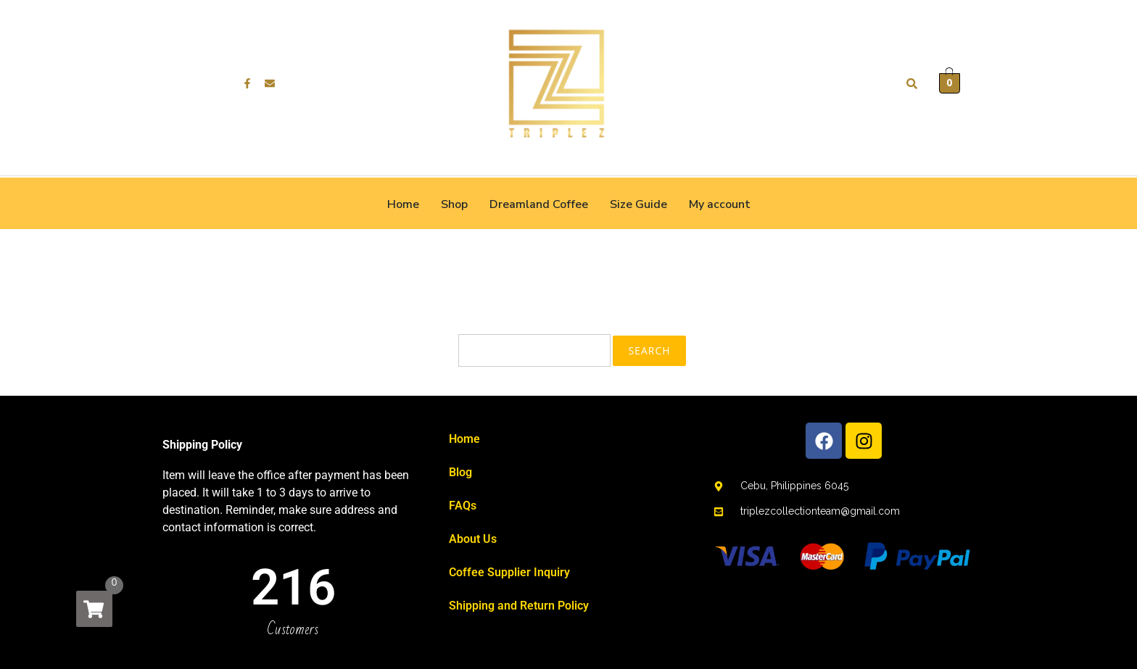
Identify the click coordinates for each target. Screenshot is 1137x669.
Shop (454, 204)
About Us (473, 539)
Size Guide (638, 204)
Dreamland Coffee (538, 204)
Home (403, 204)
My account (720, 204)
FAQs (462, 505)
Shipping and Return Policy (519, 605)
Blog (460, 472)
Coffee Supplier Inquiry (509, 572)
